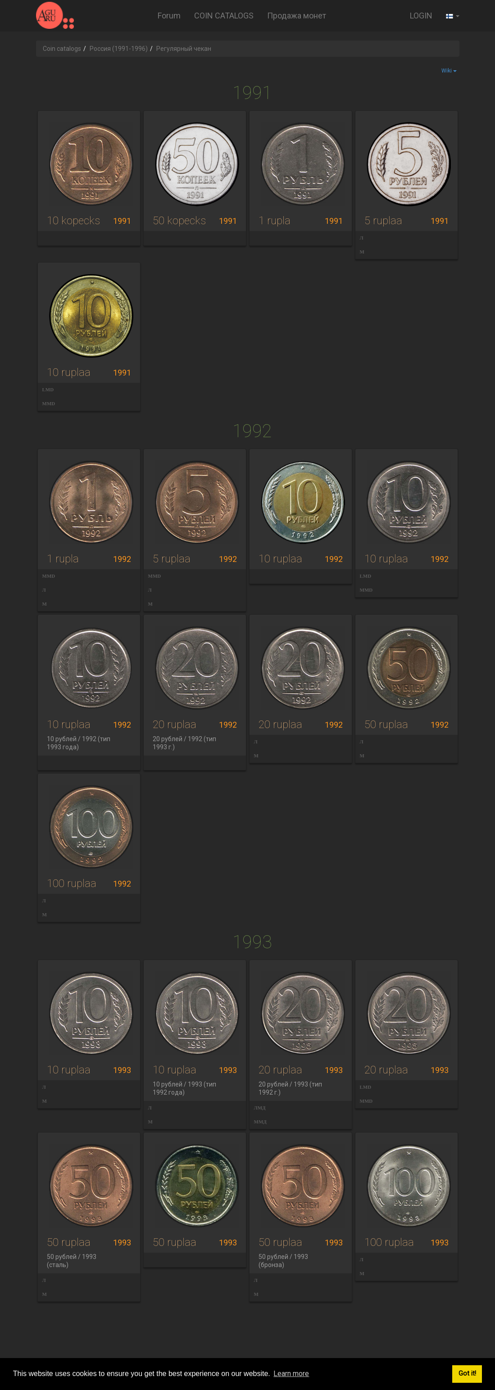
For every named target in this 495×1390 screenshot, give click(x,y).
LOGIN (421, 15)
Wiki (449, 71)
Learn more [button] (291, 1373)
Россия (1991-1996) (119, 48)
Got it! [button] (467, 1373)
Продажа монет (296, 15)
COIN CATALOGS (224, 15)
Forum (169, 15)
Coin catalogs (62, 48)
